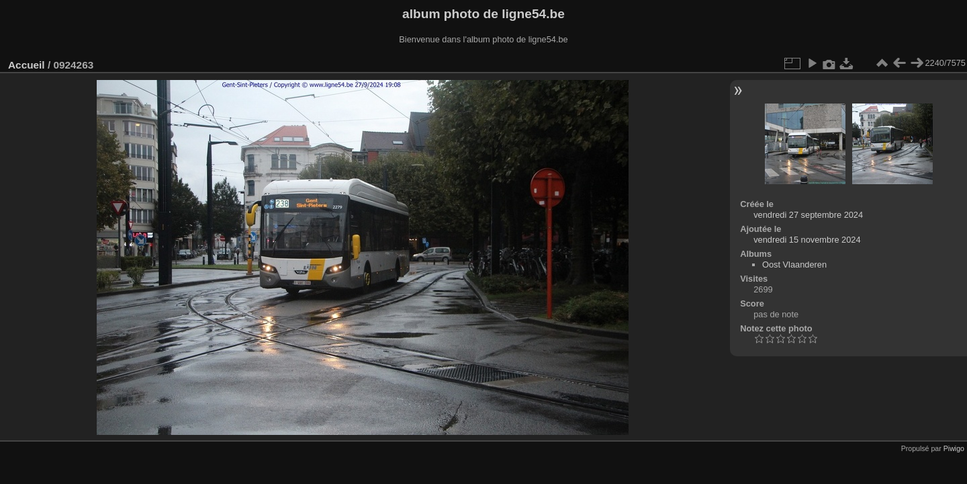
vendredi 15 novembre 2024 (806, 240)
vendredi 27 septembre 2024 (808, 215)
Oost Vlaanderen (794, 264)
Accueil (26, 65)
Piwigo (953, 448)
